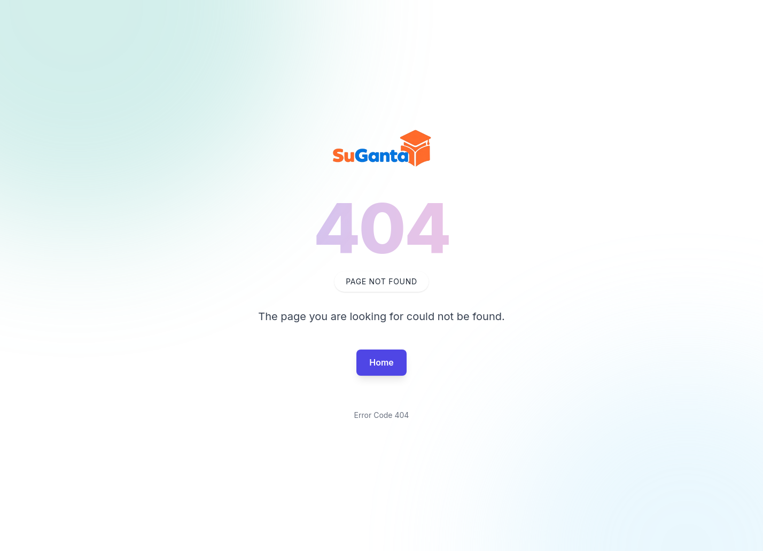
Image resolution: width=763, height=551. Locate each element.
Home (381, 362)
